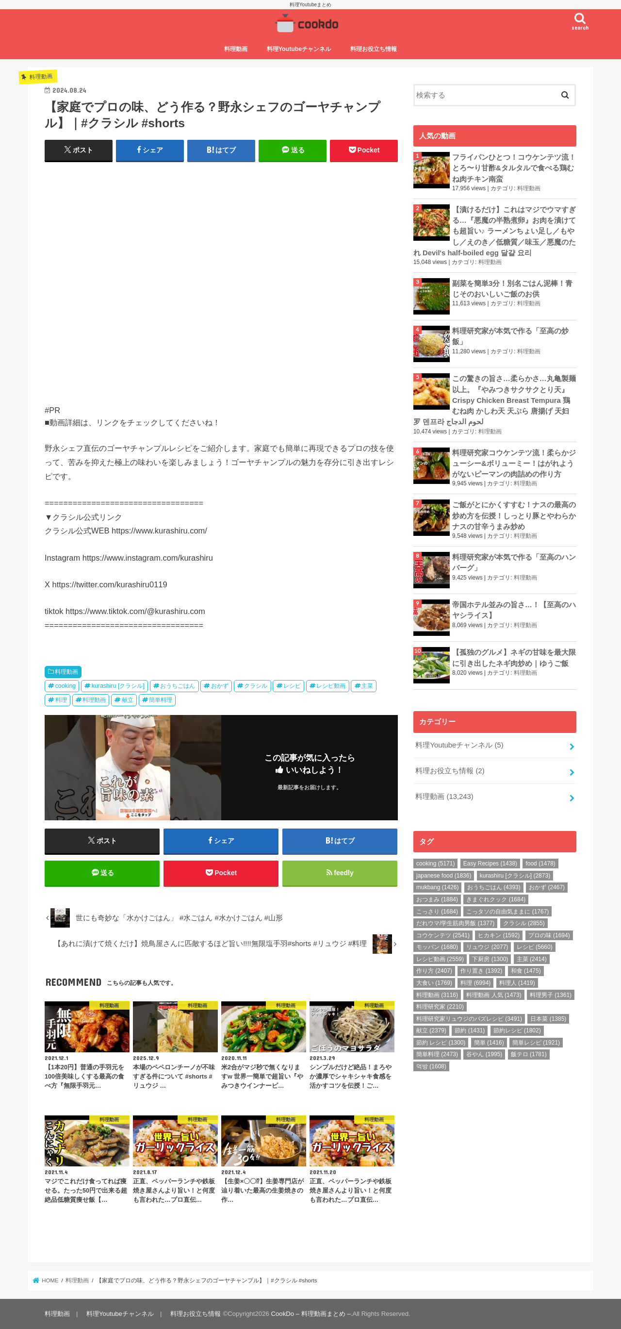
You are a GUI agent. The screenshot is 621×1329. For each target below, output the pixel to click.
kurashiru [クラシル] (118, 685)
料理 (61, 700)
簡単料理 (160, 700)
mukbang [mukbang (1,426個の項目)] (437, 887)
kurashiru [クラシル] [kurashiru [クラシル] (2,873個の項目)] (515, 875)
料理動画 (235, 49)
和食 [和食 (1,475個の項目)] (526, 970)
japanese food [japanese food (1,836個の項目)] (443, 875)
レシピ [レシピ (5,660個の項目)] (535, 947)
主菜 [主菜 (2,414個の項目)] (532, 959)
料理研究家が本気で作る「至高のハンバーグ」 (514, 562)
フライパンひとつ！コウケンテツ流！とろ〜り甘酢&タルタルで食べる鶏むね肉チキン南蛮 (514, 168)
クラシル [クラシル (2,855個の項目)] (524, 923)
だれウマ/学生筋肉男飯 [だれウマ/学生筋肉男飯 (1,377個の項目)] (455, 923)
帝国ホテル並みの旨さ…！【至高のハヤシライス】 (514, 610)
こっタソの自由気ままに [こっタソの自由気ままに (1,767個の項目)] (507, 911)
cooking (65, 685)
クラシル (255, 685)
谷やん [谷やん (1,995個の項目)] (484, 1054)
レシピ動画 (330, 685)
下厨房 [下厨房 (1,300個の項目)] (490, 959)
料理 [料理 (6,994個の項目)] (475, 983)
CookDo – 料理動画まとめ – (311, 1313)
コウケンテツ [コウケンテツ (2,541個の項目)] (443, 935)
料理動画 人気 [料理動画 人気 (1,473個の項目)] (493, 995)
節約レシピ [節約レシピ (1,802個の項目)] (517, 1030)
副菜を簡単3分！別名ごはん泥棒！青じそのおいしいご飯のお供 (512, 289)
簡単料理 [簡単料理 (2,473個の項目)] (437, 1054)
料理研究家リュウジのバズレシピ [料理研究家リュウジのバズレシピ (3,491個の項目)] (469, 1018)
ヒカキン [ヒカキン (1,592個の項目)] (499, 935)
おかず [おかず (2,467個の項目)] (547, 887)
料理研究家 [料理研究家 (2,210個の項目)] (440, 1006)
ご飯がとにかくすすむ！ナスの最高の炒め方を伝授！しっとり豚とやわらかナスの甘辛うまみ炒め (514, 515)
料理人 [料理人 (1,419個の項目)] (517, 983)
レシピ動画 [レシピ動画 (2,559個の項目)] (440, 959)
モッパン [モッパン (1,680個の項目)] (437, 947)
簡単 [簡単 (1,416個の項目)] (489, 1042)
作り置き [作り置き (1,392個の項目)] (481, 970)
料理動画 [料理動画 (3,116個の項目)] (437, 995)
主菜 (367, 685)
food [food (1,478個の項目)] (540, 863)
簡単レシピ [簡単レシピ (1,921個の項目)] (536, 1042)
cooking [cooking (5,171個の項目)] (435, 863)
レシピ (292, 685)
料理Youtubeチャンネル (299, 49)
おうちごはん (177, 685)
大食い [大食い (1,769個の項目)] (434, 983)
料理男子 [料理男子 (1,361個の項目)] (551, 995)
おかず (220, 685)
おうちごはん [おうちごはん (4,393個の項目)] (494, 887)
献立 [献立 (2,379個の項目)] (431, 1030)
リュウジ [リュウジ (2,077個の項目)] (487, 947)
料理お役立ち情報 (373, 49)
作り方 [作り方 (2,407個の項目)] (434, 970)
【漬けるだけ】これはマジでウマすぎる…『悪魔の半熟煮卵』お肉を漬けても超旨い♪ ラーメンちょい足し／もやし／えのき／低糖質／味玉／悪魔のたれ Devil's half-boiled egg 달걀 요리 (494, 231)
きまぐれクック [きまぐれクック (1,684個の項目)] (495, 899)
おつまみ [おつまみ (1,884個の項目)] (437, 899)
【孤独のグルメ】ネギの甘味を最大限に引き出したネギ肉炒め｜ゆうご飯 (514, 657)
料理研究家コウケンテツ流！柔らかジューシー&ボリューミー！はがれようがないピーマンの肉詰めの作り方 (514, 463)
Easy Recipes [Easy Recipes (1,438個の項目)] (490, 863)
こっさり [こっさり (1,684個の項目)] (437, 911)
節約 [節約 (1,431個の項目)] (470, 1030)
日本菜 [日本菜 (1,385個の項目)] (548, 1018)
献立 (127, 700)
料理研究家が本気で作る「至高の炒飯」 (510, 336)
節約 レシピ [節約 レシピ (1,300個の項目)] (440, 1042)
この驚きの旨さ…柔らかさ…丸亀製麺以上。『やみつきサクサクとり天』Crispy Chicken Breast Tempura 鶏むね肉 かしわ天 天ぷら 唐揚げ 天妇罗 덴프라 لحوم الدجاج (494, 400)
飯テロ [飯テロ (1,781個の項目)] (529, 1054)
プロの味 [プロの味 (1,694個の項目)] (549, 935)
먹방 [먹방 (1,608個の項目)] (431, 1066)
